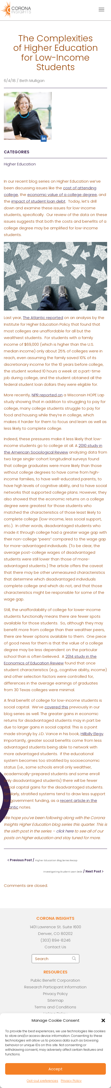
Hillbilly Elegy (92, 733)
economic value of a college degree (62, 194)
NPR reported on (47, 395)
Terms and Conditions (55, 1007)
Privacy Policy (71, 1080)
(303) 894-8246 (55, 940)
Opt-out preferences (42, 1080)
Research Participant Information (55, 987)
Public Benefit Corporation (55, 980)
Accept (55, 1069)
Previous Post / (42, 860)
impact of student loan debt (38, 201)
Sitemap (55, 1000)
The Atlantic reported (43, 317)
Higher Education (20, 164)
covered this (56, 707)
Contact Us (55, 947)
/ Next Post (73, 871)
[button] (103, 1020)
